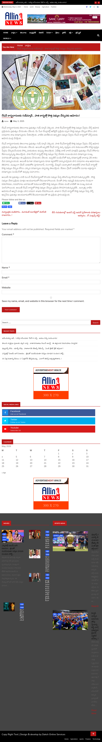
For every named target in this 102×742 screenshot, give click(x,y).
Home (26, 7)
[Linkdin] (97, 7)
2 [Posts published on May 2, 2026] (72, 454)
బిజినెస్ (41, 33)
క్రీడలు (57, 33)
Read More (96, 606)
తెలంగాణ (23, 33)
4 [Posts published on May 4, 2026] (2, 457)
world (31, 7)
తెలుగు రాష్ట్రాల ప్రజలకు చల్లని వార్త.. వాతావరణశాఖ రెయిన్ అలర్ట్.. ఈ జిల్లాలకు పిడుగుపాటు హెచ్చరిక (39, 343)
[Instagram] (94, 7)
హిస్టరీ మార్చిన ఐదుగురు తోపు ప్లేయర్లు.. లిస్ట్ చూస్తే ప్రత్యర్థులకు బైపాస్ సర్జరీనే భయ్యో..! (95, 626)
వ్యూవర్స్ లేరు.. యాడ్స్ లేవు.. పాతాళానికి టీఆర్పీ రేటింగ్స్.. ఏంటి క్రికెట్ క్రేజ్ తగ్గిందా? (32, 348)
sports (56, 535)
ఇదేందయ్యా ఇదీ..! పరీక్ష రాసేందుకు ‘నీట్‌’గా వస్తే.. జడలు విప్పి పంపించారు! (41, 2)
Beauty (37, 7)
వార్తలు (13, 33)
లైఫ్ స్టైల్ (78, 33)
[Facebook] (87, 7)
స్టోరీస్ (64, 33)
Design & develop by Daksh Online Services (42, 734)
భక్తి (70, 33)
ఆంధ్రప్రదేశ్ (32, 33)
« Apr (4, 473)
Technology (96, 739)
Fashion (53, 7)
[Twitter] (91, 7)
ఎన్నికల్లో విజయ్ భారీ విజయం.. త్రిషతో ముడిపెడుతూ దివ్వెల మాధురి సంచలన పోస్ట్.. (33, 353)
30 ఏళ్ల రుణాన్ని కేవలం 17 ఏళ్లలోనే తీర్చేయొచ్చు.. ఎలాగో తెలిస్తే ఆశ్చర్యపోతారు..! (32, 359)
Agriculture (45, 7)
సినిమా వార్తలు (4, 540)
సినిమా (48, 33)
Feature (88, 739)
